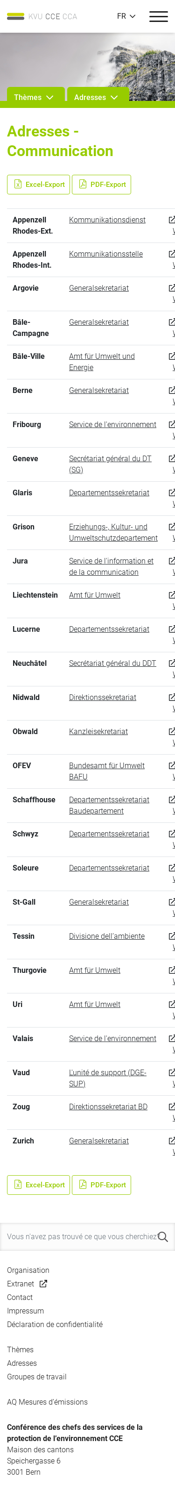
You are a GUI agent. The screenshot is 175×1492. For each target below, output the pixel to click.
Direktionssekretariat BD (108, 1106)
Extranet (20, 1283)
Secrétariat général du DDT (112, 663)
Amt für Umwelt (94, 595)
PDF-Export (101, 184)
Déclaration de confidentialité (55, 1324)
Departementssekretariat (109, 492)
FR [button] (121, 16)
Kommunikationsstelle (106, 254)
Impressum (25, 1310)
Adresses (22, 1363)
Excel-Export (38, 184)
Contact (20, 1297)
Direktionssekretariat (102, 697)
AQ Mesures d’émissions (47, 1402)
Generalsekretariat (99, 288)
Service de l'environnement (112, 424)
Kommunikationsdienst (107, 219)
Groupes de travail (37, 1376)
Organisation (28, 1270)
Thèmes (20, 1349)
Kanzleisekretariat (98, 731)
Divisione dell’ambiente (107, 936)
